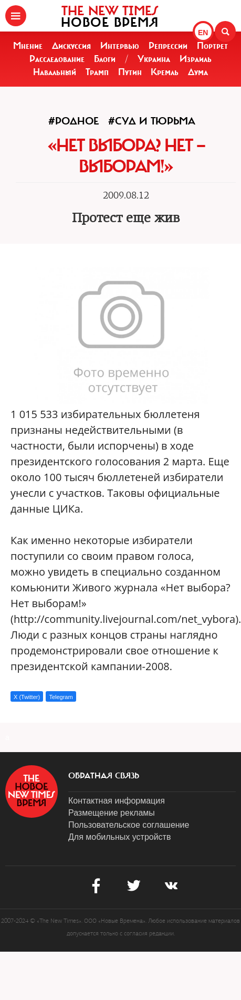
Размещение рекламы (111, 812)
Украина (154, 59)
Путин (130, 72)
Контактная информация (116, 800)
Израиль (196, 59)
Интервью (119, 45)
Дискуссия (71, 45)
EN (203, 32)
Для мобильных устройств (119, 836)
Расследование (57, 59)
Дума (198, 72)
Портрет (212, 45)
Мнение (28, 45)
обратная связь (103, 775)
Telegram (60, 697)
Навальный (54, 72)
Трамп (97, 72)
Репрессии (168, 45)
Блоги (105, 59)
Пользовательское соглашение (128, 824)
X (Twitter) (27, 697)
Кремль (165, 72)
